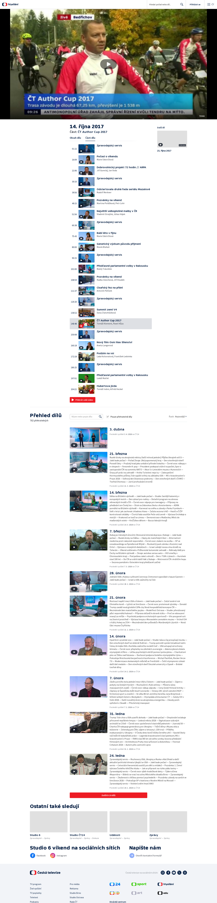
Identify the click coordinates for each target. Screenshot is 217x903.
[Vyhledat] (100, 417)
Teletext (34, 897)
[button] (108, 64)
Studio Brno (75, 893)
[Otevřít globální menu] (210, 4)
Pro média (74, 884)
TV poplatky (35, 893)
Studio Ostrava (77, 897)
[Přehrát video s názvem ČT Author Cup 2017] (108, 64)
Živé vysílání (35, 888)
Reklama (74, 888)
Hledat (181, 5)
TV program (35, 884)
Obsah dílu (75, 137)
